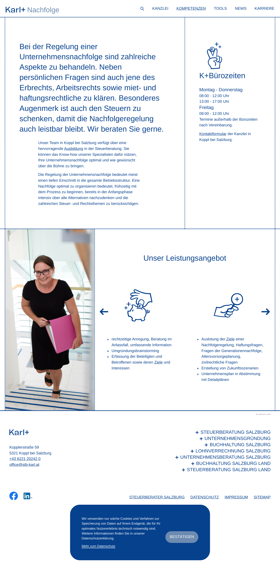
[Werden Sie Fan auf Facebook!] (13, 496)
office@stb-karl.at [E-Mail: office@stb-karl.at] (24, 465)
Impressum (236, 497)
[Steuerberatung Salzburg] (222, 432)
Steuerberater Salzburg (157, 497)
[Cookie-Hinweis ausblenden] (181, 537)
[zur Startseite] (15, 9)
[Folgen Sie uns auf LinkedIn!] (28, 496)
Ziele (158, 362)
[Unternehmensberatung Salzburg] (222, 457)
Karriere (264, 8)
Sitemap (262, 497)
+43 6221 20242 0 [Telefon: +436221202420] (25, 459)
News (240, 8)
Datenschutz (204, 497)
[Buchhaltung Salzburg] (222, 445)
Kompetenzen (191, 8)
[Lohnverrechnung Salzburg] (222, 451)
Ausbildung (73, 149)
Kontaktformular (213, 134)
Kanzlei (160, 8)
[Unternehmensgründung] (222, 439)
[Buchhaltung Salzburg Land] (222, 464)
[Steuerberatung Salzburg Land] (222, 470)
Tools (220, 8)
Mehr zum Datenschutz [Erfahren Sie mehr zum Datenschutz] (98, 546)
